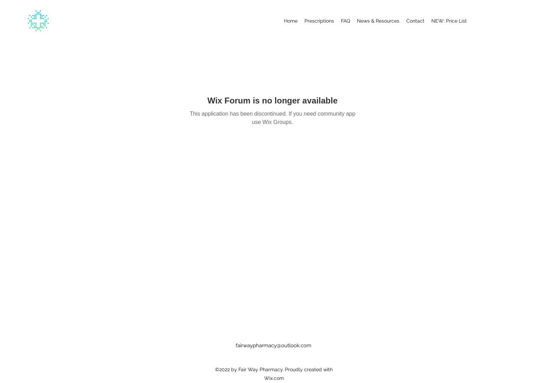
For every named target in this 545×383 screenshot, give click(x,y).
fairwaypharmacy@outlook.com (273, 345)
